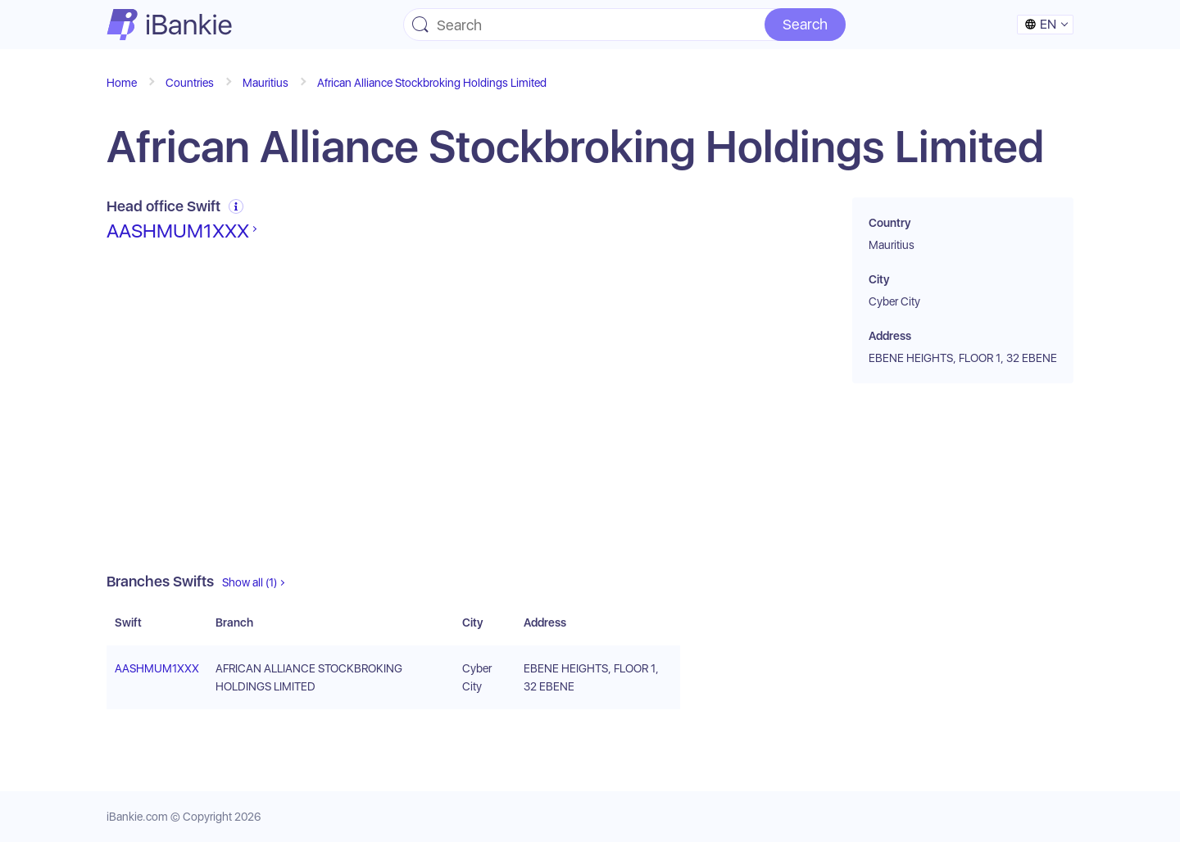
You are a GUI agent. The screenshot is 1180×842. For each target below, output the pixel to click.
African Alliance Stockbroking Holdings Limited (432, 82)
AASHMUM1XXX (178, 231)
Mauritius (265, 82)
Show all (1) (249, 582)
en (1040, 24)
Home (122, 82)
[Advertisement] (393, 408)
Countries (190, 82)
